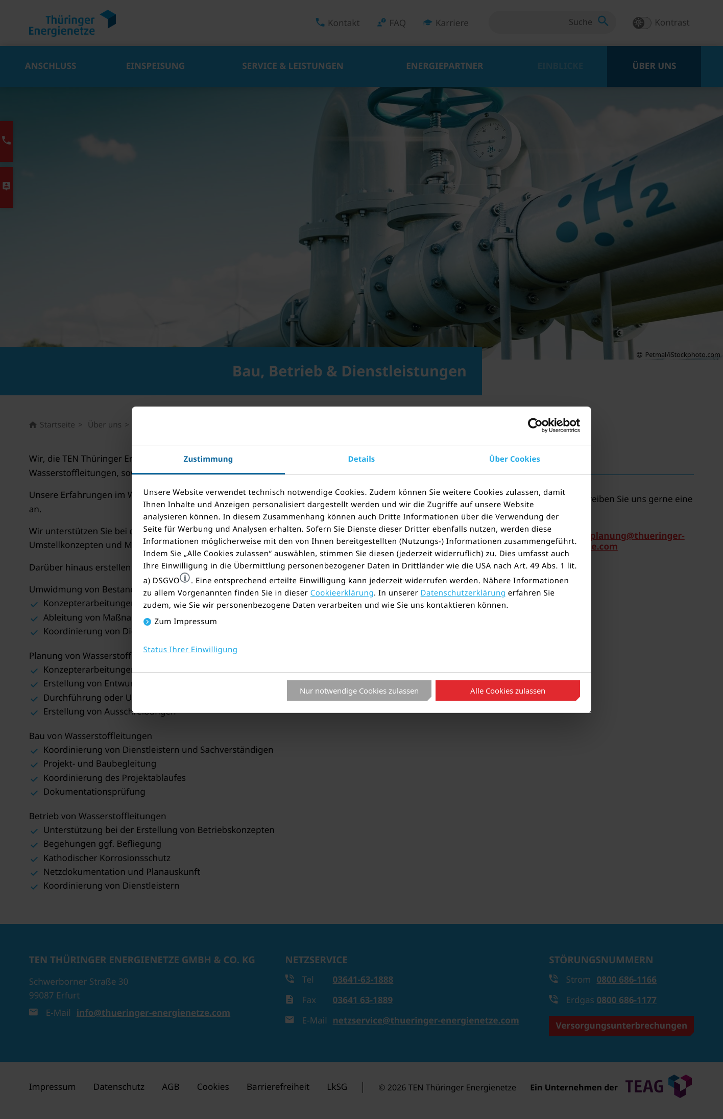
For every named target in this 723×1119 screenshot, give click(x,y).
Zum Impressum (186, 621)
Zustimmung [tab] (208, 459)
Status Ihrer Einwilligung (190, 650)
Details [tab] (361, 459)
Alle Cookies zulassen (507, 690)
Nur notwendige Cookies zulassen (359, 690)
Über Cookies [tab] (514, 459)
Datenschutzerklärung (463, 593)
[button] (185, 578)
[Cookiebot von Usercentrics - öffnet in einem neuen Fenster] (535, 425)
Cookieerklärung (342, 593)
